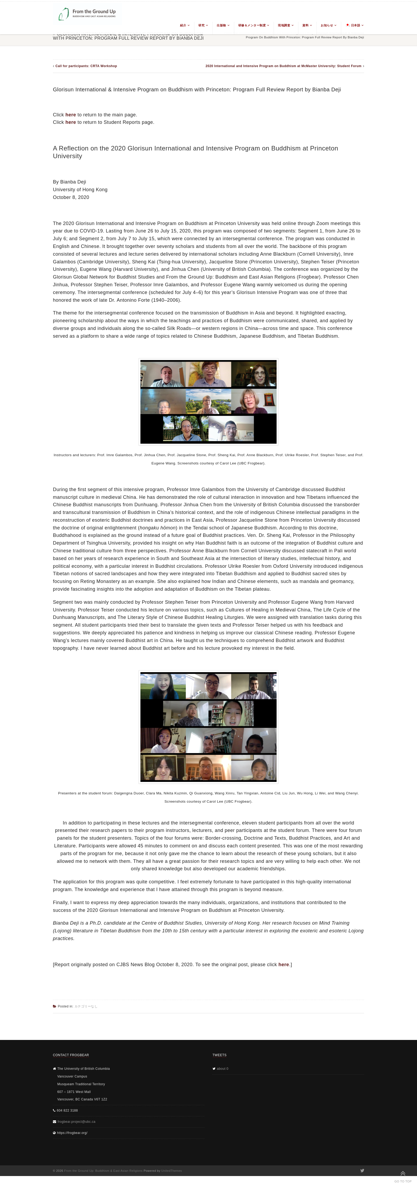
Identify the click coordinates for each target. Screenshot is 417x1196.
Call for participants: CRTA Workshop (86, 66)
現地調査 (284, 25)
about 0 (223, 1069)
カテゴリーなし (86, 1006)
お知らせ (327, 25)
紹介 (183, 25)
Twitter (362, 1171)
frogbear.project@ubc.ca (76, 1122)
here (70, 114)
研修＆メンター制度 (252, 25)
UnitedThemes (171, 1170)
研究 (201, 25)
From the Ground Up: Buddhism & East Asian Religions (103, 1170)
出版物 (221, 25)
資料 (305, 25)
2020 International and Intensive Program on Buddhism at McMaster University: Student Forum (283, 66)
